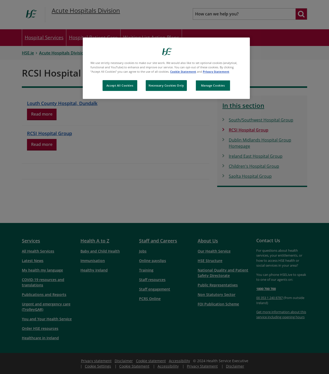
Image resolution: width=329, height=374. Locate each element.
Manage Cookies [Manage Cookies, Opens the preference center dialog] (213, 85)
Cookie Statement (183, 71)
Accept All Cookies (119, 85)
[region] (166, 68)
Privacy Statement (216, 71)
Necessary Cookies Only (166, 85)
